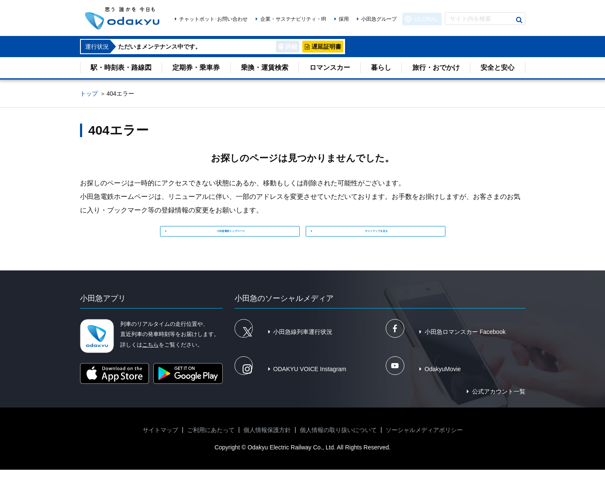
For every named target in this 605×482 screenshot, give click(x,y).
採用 (344, 19)
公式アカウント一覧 (498, 403)
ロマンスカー (329, 67)
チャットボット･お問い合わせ (213, 19)
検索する (519, 20)
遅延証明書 (326, 46)
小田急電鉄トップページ (233, 235)
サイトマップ (160, 442)
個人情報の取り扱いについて (338, 442)
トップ (89, 93)
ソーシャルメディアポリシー (424, 442)
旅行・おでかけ (436, 67)
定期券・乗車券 (196, 67)
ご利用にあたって (211, 442)
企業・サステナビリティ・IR (293, 19)
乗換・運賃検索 (264, 67)
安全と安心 (497, 67)
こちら (150, 356)
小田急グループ (379, 19)
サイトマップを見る (378, 235)
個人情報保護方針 (267, 442)
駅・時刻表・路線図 (121, 67)
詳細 (291, 46)
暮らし (381, 67)
